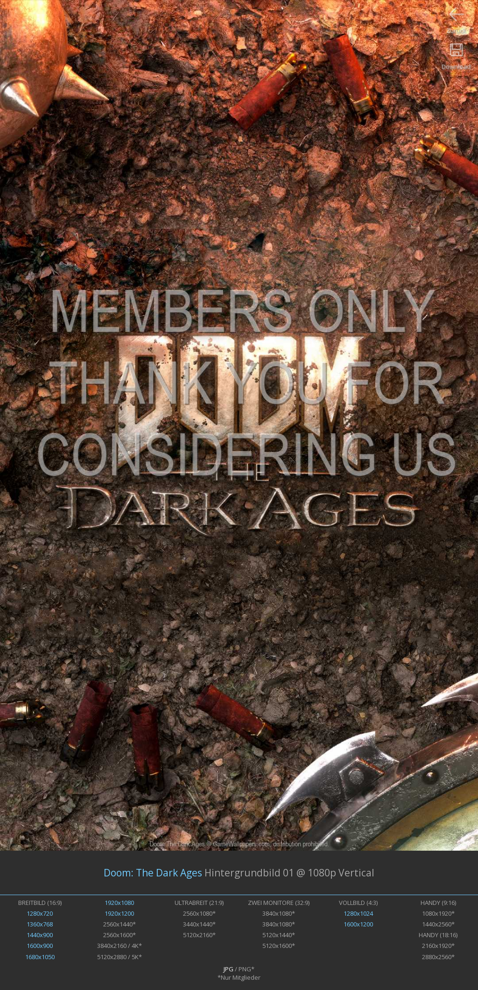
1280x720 (40, 913)
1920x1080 (119, 902)
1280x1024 (358, 913)
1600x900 (40, 945)
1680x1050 (40, 957)
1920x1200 (119, 913)
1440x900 (40, 935)
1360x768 (40, 924)
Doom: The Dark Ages (153, 872)
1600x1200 (358, 924)
